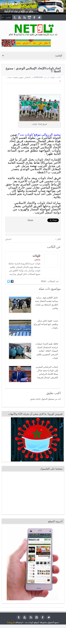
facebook (34, 17)
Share (30, 220)
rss (24, 17)
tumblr (14, 17)
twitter (39, 17)
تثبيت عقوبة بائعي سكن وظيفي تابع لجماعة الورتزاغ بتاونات (46, 324)
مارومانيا (11, 622)
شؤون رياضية (18, 77)
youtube (29, 17)
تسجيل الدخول (47, 399)
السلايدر (27, 77)
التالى (58, 238)
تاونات (52, 77)
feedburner (19, 17)
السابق (8, 238)
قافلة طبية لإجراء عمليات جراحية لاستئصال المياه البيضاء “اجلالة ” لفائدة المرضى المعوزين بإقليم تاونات (47, 351)
